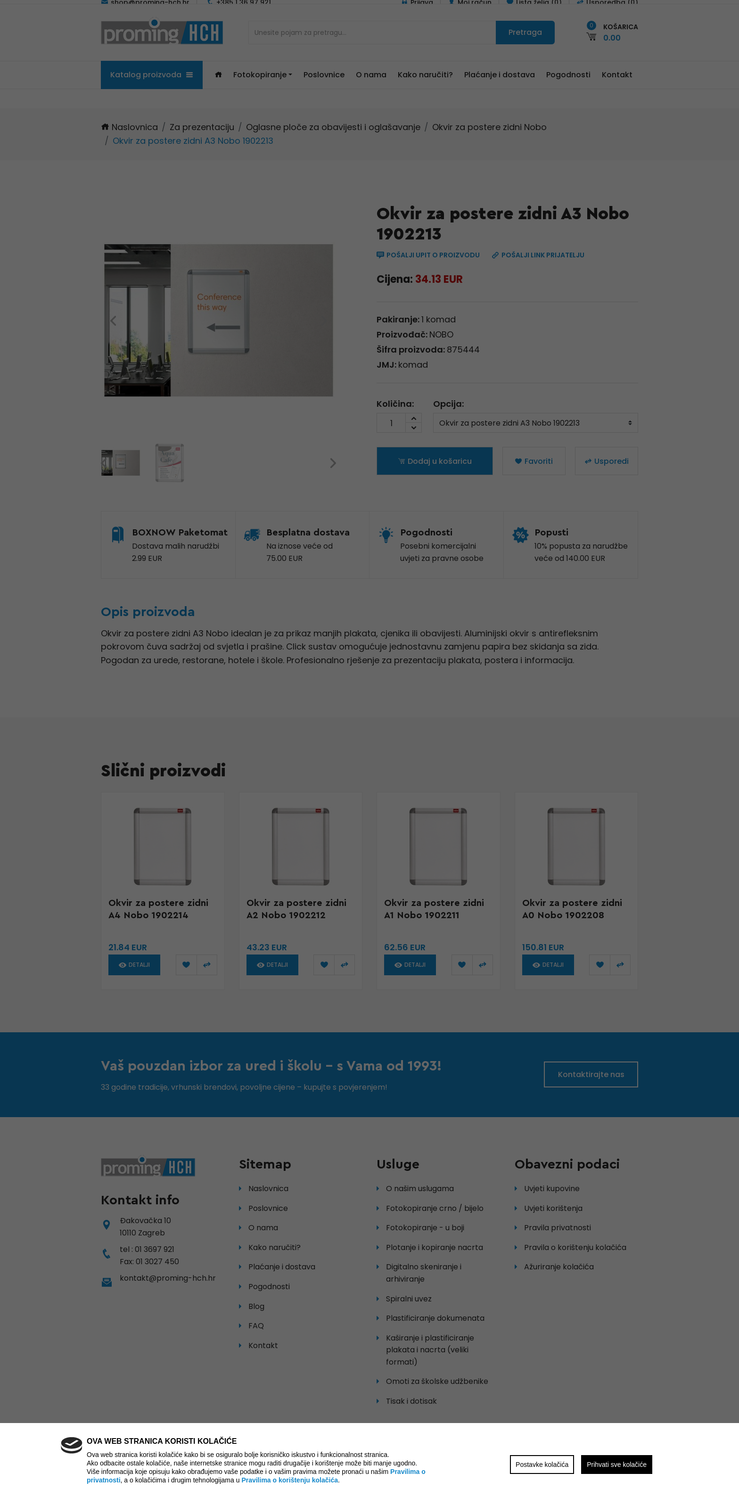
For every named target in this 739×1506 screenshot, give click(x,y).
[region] (369, 753)
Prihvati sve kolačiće (617, 1464)
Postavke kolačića (542, 1464)
